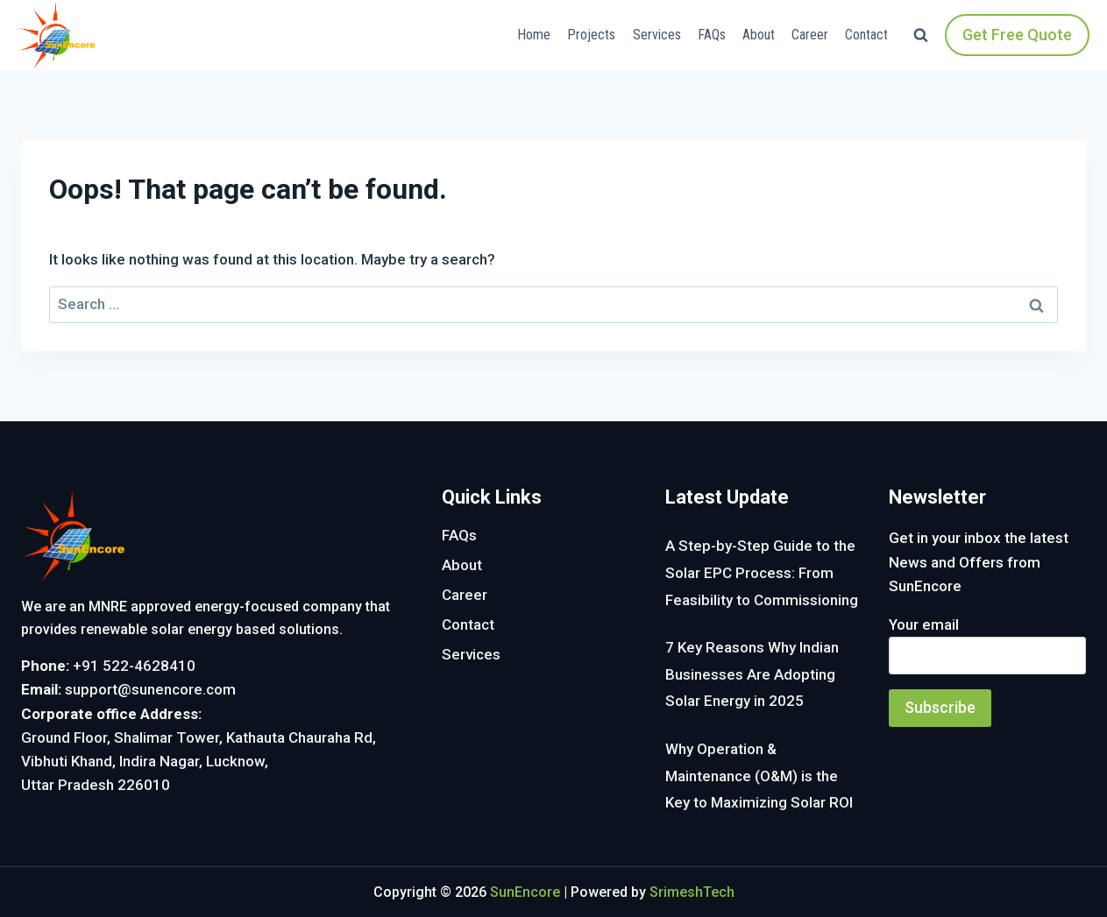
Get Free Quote (1017, 34)
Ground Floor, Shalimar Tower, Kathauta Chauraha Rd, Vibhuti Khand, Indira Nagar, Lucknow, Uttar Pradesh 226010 (198, 761)
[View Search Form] (920, 35)
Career (809, 34)
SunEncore (525, 892)
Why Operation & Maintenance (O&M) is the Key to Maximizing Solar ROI (759, 775)
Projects (591, 34)
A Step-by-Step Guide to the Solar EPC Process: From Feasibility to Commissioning (761, 572)
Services (657, 34)
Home (533, 34)
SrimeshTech (691, 892)
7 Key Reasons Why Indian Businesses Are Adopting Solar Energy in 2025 (752, 673)
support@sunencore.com (150, 689)
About (758, 34)
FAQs (712, 34)
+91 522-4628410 (134, 665)
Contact (866, 34)
